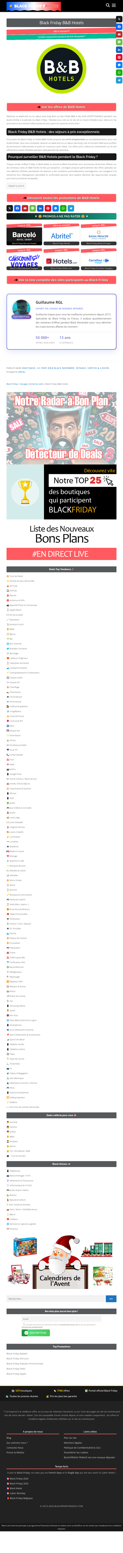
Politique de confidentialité (32, 1348)
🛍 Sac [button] (10, 1022)
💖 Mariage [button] (12, 877)
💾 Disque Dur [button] (13, 751)
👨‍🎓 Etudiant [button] (12, 1162)
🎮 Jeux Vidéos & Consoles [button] (19, 829)
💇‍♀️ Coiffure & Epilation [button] (17, 727)
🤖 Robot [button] (11, 1012)
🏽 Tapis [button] (11, 1075)
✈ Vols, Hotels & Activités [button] (18, 1226)
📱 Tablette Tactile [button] (15, 1065)
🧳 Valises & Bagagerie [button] (17, 1094)
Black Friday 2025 (19, 1505)
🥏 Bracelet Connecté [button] (17, 669)
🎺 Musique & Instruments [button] (19, 916)
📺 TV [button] (9, 1089)
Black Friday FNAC (16, 1390)
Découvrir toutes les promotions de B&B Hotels (63, 198)
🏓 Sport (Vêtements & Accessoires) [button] (23, 1056)
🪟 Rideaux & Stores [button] (16, 1007)
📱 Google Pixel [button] (14, 795)
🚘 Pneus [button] (11, 973)
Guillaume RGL (49, 302)
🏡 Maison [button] (12, 1216)
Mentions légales (73, 1464)
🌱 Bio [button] (10, 660)
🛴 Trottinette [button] (13, 1085)
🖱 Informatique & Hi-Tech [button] (19, 1206)
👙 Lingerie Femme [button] (16, 848)
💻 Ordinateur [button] (13, 940)
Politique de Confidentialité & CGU (82, 1469)
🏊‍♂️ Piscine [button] (11, 954)
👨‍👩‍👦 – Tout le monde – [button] (17, 1177)
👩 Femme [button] (12, 1148)
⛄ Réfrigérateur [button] (14, 993)
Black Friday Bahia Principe (99, 243)
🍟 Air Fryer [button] (12, 607)
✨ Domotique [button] (13, 756)
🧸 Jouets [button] (11, 833)
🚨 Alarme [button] (11, 616)
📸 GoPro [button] (11, 790)
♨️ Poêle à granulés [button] (16, 978)
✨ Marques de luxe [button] (16, 887)
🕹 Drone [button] (11, 761)
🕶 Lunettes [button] (12, 862)
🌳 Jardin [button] (11, 824)
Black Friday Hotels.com (61, 268)
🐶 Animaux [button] (12, 1250)
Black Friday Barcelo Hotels (24, 243)
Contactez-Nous (15, 1469)
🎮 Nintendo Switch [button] (16, 920)
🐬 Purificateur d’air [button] (16, 983)
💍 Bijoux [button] (11, 1235)
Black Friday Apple (16, 1395)
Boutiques (29, 368)
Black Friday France (36, 6)
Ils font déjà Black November (56, 368)
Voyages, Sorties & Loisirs (92, 368)
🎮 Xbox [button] (10, 1109)
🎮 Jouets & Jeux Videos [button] (18, 1211)
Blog (9, 1459)
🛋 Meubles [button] (12, 896)
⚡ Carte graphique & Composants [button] (23, 694)
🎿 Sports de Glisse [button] (16, 1060)
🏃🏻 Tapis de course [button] (15, 1080)
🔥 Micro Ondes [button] (14, 901)
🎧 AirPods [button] (12, 611)
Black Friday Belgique (21, 1519)
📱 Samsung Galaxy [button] (16, 1027)
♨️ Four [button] (10, 780)
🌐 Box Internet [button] (14, 665)
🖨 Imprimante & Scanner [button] (19, 809)
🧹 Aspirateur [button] (13, 640)
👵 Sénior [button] (11, 1167)
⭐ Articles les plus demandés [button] (20, 602)
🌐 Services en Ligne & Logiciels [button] (21, 1245)
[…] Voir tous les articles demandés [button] (23, 1128)
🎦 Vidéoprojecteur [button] (16, 1118)
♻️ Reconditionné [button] (15, 988)
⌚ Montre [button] (12, 911)
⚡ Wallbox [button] (12, 1123)
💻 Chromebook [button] (14, 718)
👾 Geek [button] (10, 785)
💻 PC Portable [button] (14, 949)
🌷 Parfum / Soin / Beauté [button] (19, 945)
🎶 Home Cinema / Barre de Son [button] (22, 800)
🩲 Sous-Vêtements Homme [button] (20, 1051)
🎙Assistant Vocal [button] (15, 645)
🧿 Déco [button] (10, 747)
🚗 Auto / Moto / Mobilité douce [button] (22, 1230)
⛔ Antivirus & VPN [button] (16, 621)
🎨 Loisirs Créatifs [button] (15, 853)
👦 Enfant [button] (11, 1153)
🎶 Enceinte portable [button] (16, 766)
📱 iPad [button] (10, 819)
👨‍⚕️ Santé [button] (11, 1031)
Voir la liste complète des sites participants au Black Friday (63, 280)
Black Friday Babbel (17, 1375)
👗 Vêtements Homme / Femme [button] (22, 1104)
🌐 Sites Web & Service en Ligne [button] (21, 1041)
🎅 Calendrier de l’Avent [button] (18, 684)
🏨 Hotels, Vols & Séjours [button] (18, 804)
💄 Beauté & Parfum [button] (16, 1221)
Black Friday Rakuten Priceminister (25, 1385)
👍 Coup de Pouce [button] (15, 737)
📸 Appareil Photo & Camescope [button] (22, 626)
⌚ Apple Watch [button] (14, 631)
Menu (110, 6)
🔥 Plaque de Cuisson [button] (17, 959)
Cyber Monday (17, 1515)
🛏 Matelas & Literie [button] (16, 891)
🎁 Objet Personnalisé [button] (17, 935)
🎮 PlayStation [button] (13, 969)
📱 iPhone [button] (11, 814)
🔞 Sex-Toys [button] (12, 1036)
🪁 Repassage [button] (13, 998)
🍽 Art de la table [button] (15, 636)
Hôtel (22, 372)
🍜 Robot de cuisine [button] (16, 1017)
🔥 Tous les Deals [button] (15, 597)
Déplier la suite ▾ (16, 185)
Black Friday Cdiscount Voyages (24, 268)
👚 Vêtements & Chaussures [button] (20, 1201)
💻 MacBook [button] (12, 867)
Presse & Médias (15, 1474)
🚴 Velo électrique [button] (15, 1099)
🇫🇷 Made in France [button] (15, 872)
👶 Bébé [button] (10, 650)
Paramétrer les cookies (76, 1474)
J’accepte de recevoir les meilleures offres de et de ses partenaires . (58, 1347)
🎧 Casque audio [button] (14, 698)
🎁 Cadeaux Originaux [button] (17, 679)
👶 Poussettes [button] (13, 964)
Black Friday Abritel (61, 243)
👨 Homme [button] (12, 1143)
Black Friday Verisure (18, 1380)
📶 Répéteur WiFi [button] (15, 1002)
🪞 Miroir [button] (11, 906)
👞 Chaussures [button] (14, 713)
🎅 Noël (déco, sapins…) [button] (18, 925)
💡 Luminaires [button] (13, 858)
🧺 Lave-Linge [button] (13, 838)
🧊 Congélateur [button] (14, 732)
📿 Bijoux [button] (11, 655)
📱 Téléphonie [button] (13, 1192)
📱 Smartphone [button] (14, 1046)
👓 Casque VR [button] (13, 703)
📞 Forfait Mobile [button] (15, 776)
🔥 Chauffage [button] (13, 708)
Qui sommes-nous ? (17, 1464)
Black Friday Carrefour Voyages (99, 268)
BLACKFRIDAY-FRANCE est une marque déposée (89, 1479)
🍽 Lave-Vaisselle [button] (15, 843)
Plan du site (70, 1459)
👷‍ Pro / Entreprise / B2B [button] (18, 1172)
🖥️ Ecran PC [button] (12, 771)
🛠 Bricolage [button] (12, 674)
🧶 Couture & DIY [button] (15, 742)
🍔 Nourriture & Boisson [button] (18, 930)
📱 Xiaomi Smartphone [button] (18, 1113)
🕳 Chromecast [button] (14, 722)
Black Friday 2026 (19, 1500)
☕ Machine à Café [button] (15, 882)
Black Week (16, 1510)
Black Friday (12, 405)
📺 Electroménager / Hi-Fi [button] (19, 1197)
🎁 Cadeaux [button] (12, 1240)
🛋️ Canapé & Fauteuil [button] (17, 689)
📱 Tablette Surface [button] (16, 1070)
